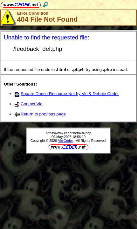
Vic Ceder (65, 140)
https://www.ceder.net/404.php (68, 133)
